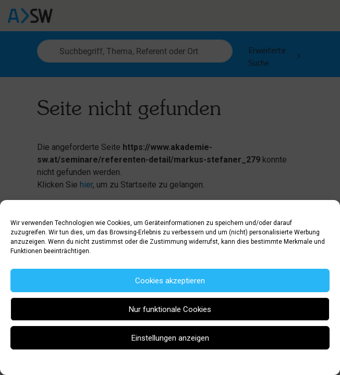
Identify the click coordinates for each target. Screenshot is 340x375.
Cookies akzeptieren (170, 280)
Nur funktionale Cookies (170, 309)
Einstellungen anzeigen (170, 338)
